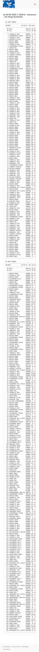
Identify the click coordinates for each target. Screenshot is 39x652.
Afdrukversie (31, 14)
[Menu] (35, 4)
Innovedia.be (6, 649)
